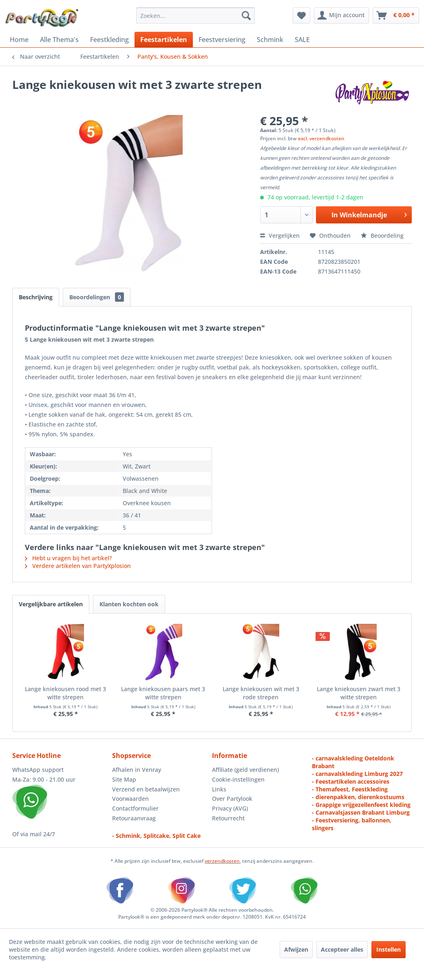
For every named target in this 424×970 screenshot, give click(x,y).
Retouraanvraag (134, 818)
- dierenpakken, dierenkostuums (358, 797)
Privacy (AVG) (230, 808)
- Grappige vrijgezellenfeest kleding (361, 805)
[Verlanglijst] (301, 15)
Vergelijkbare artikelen (51, 604)
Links (219, 789)
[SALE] (302, 39)
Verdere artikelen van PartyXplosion (78, 566)
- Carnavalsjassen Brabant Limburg (361, 812)
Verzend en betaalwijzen (146, 789)
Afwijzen (296, 949)
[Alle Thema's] (59, 39)
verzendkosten (222, 860)
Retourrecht (228, 818)
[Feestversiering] (222, 39)
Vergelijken (280, 235)
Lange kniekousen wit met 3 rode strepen (261, 693)
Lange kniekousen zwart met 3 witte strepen (358, 693)
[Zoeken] (246, 15)
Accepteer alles (342, 949)
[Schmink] (270, 39)
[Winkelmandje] (396, 15)
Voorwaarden (130, 798)
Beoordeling (382, 235)
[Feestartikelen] (164, 39)
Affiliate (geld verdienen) (245, 769)
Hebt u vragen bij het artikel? (68, 558)
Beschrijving (36, 297)
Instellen (388, 949)
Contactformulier (135, 808)
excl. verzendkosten (321, 138)
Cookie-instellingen (238, 779)
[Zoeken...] (195, 15)
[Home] (19, 39)
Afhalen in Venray (136, 769)
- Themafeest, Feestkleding (350, 789)
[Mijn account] (341, 15)
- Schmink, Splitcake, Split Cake (156, 836)
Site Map (124, 779)
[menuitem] (195, 15)
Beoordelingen (96, 297)
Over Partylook (232, 798)
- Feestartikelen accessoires (350, 781)
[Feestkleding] (109, 39)
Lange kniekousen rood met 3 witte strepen (65, 693)
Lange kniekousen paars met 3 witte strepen (163, 693)
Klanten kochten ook (129, 604)
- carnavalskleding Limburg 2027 (357, 774)
